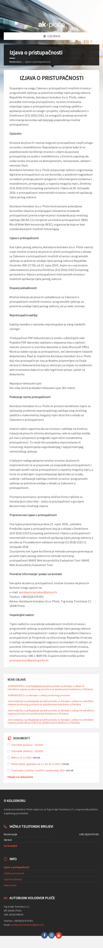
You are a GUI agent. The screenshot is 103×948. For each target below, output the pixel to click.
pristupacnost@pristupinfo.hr (28, 660)
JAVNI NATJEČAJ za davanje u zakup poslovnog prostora (39, 695)
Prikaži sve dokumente (20, 777)
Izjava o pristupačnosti (16, 867)
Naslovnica (15, 61)
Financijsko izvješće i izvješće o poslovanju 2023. (38, 770)
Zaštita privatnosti (14, 873)
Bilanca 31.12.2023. (21, 757)
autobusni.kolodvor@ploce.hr (38, 592)
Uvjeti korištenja (13, 879)
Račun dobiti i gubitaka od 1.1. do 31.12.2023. (36, 764)
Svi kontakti (10, 846)
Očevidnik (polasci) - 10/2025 (27, 745)
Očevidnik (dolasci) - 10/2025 (27, 751)
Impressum (10, 885)
